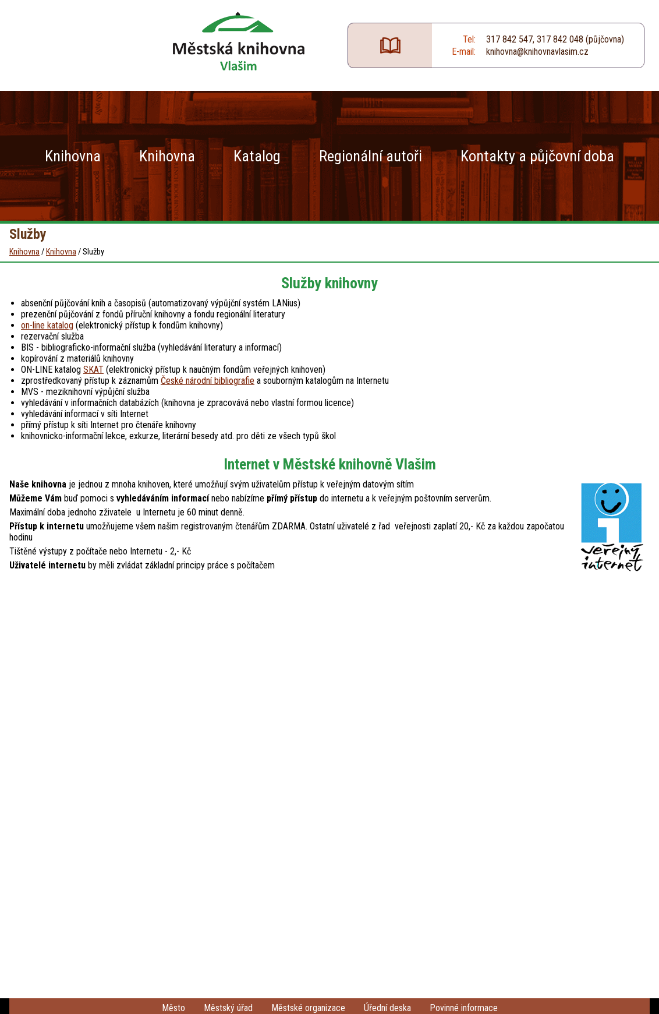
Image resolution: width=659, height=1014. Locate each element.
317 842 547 (509, 39)
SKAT (93, 369)
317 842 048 (560, 39)
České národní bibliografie (207, 380)
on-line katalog (47, 325)
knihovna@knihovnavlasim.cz (537, 51)
